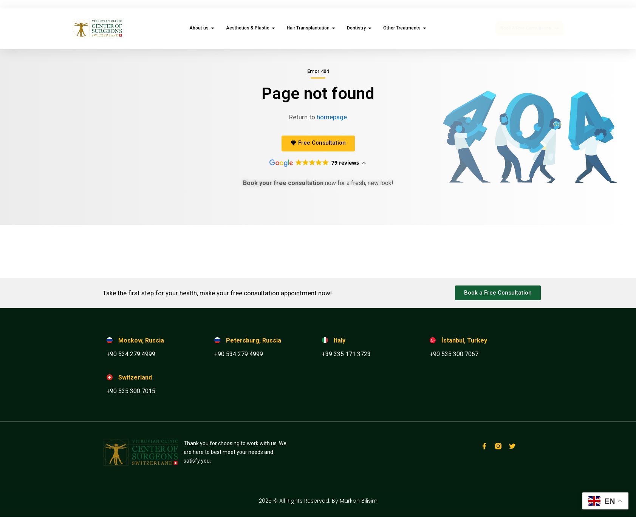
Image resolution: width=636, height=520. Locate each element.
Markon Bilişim (359, 501)
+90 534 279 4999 (131, 354)
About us (202, 28)
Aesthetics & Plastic (251, 28)
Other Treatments (405, 28)
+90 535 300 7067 (454, 354)
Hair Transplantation (312, 28)
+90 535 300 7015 (131, 391)
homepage (332, 117)
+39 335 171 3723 (346, 354)
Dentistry (360, 28)
